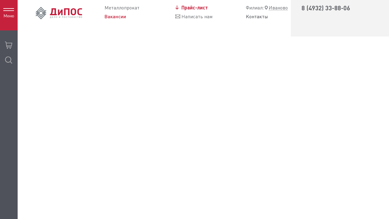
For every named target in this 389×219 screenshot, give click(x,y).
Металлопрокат (122, 8)
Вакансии (115, 16)
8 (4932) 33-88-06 (325, 8)
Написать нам (196, 16)
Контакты (257, 16)
